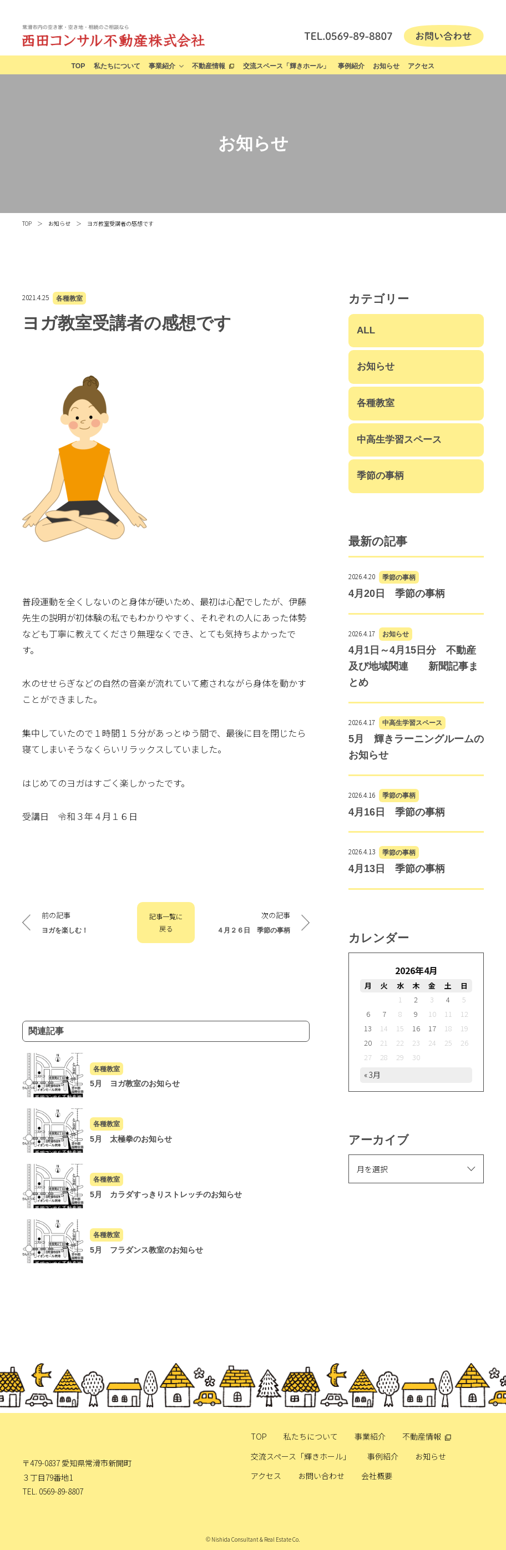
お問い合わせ (321, 1475)
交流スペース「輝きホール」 (286, 66)
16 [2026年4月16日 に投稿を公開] (416, 1028)
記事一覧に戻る (166, 922)
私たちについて (117, 66)
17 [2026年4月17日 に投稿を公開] (432, 1028)
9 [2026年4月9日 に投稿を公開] (416, 1014)
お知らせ (386, 66)
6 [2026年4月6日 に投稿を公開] (368, 1014)
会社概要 (376, 1475)
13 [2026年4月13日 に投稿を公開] (368, 1028)
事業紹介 (162, 66)
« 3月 (372, 1074)
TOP (78, 66)
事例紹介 (351, 66)
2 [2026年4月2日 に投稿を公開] (416, 999)
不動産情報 (208, 66)
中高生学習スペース (399, 439)
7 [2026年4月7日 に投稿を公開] (384, 1014)
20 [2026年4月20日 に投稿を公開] (368, 1042)
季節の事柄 (380, 475)
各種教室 (69, 298)
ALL (366, 330)
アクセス (421, 66)
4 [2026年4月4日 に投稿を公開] (448, 999)
